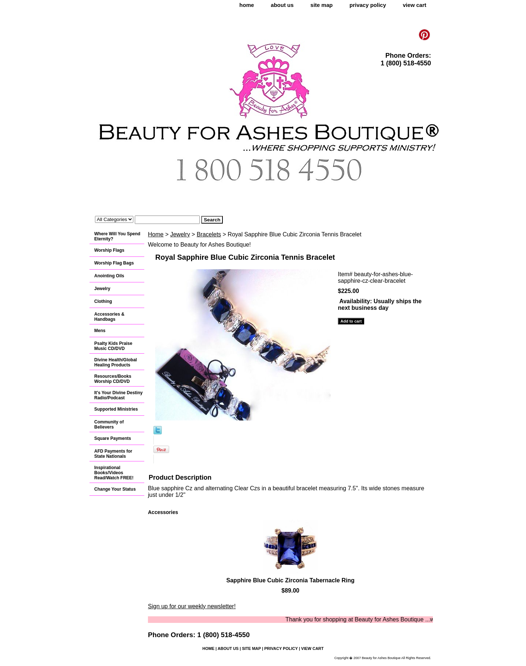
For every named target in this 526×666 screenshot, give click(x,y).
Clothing (103, 301)
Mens (100, 330)
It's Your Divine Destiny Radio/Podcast (118, 395)
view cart (414, 5)
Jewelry (180, 234)
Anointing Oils (109, 275)
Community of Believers (109, 424)
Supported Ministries (116, 409)
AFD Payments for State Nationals (113, 454)
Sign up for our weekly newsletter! (192, 606)
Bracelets (209, 234)
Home (156, 234)
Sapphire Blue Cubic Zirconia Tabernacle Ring (290, 580)
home (246, 5)
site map (321, 5)
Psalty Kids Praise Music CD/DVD (113, 346)
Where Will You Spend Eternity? (117, 236)
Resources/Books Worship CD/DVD (112, 379)
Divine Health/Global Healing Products (115, 362)
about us (282, 5)
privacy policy (368, 5)
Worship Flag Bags (114, 263)
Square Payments (112, 438)
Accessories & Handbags (109, 317)
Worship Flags (109, 250)
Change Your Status (115, 489)
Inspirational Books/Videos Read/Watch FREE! (114, 472)
